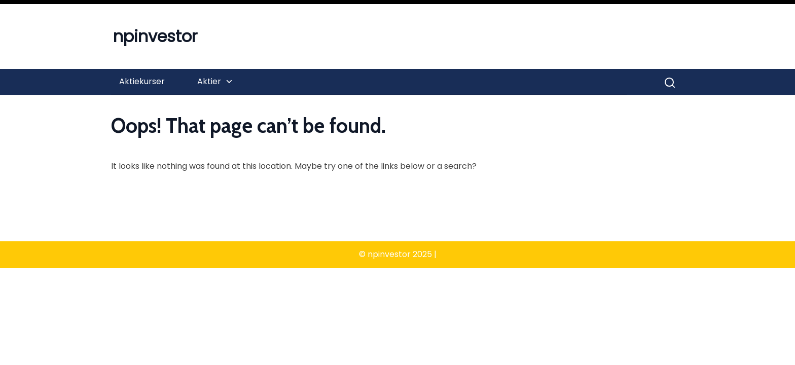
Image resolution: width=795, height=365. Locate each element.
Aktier (209, 81)
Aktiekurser (142, 81)
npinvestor (155, 36)
